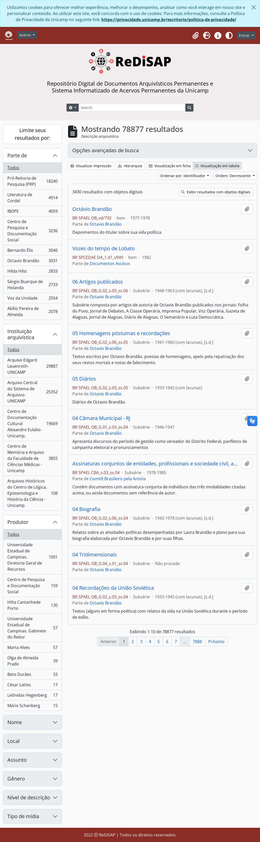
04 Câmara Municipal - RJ (101, 418)
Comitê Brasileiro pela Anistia (118, 478)
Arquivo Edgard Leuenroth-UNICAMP (32, 366)
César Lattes (32, 686)
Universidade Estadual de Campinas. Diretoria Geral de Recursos (32, 557)
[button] (195, 35)
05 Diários (84, 379)
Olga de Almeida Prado (32, 661)
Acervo (25, 35)
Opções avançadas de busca (105, 150)
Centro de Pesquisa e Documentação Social (32, 231)
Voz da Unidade (32, 299)
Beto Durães (32, 675)
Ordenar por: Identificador (183, 175)
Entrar (245, 35)
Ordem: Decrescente (234, 175)
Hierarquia (130, 165)
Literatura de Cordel (32, 198)
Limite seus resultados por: (32, 134)
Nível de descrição (28, 797)
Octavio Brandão (32, 262)
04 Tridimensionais (94, 555)
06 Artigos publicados (97, 282)
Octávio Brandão (92, 209)
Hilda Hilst (32, 272)
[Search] (132, 108)
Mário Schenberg (32, 707)
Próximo (216, 641)
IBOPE (32, 212)
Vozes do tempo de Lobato (103, 248)
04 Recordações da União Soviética (113, 588)
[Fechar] (254, 7)
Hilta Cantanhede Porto (32, 605)
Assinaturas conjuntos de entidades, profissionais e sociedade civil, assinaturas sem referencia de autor (155, 464)
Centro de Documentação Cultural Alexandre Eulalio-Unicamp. (32, 424)
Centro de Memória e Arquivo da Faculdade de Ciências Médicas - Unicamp (32, 458)
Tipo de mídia (23, 816)
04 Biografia (86, 509)
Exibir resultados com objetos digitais (215, 192)
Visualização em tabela (217, 165)
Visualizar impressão (90, 165)
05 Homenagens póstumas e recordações (121, 333)
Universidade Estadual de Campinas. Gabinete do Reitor (32, 628)
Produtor (17, 522)
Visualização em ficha (170, 165)
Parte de (17, 155)
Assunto (17, 759)
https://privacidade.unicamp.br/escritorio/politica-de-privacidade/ (168, 19)
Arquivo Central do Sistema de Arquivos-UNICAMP (32, 392)
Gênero (16, 778)
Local (13, 741)
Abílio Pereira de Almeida (32, 311)
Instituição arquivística (20, 334)
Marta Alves (32, 648)
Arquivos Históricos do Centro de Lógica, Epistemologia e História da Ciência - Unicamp (32, 493)
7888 (197, 641)
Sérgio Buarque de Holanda (32, 284)
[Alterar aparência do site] (229, 35)
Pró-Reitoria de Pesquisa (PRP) (32, 181)
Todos (13, 167)
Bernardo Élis (32, 251)
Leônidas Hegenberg (32, 696)
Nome (14, 722)
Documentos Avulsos (110, 263)
